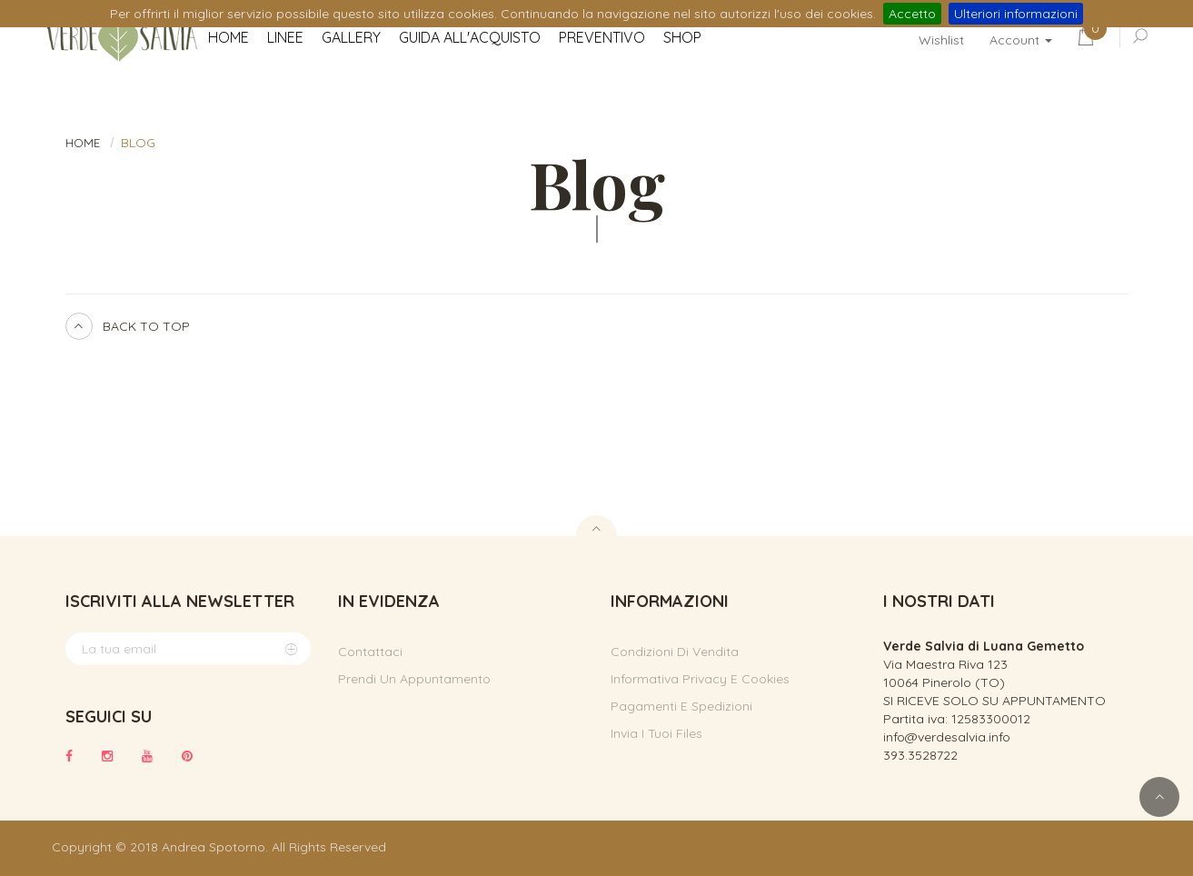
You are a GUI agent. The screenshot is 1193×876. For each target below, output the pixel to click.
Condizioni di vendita (675, 651)
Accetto (912, 13)
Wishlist (941, 40)
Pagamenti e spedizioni (681, 706)
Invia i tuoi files (656, 733)
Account (1020, 40)
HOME (82, 142)
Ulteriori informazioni (1016, 13)
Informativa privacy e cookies (700, 679)
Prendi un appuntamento (414, 679)
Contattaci (370, 651)
